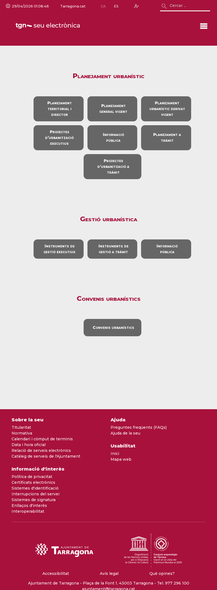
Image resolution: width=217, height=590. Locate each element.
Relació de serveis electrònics (41, 450)
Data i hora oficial (29, 444)
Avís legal (109, 573)
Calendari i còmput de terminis (42, 438)
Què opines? (162, 573)
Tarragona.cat (72, 6)
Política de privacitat (32, 476)
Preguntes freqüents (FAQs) (139, 427)
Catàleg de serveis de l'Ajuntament (46, 456)
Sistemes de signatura (34, 499)
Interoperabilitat (28, 511)
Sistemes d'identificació (35, 488)
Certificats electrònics (33, 482)
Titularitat (21, 427)
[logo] (48, 25)
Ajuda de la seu (125, 433)
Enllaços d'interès (29, 505)
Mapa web (121, 459)
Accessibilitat (55, 573)
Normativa (22, 433)
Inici (115, 453)
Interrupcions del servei (35, 493)
